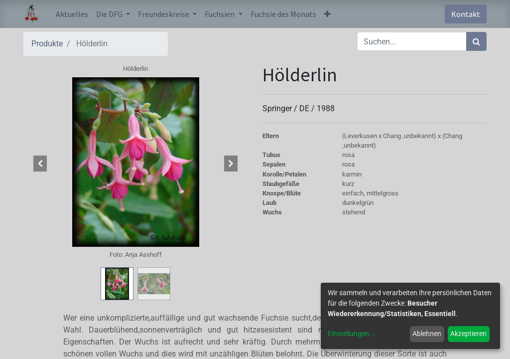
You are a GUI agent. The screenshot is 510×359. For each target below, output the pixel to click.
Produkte (47, 43)
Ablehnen (426, 334)
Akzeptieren (468, 334)
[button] (327, 14)
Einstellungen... (351, 334)
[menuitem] (72, 14)
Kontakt (465, 14)
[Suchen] (476, 41)
